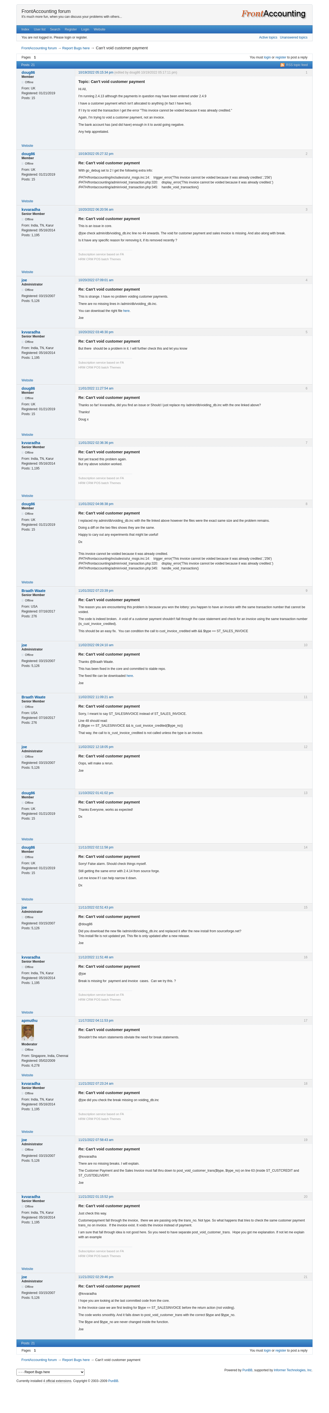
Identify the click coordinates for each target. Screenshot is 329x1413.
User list (40, 29)
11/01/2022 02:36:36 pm (95, 443)
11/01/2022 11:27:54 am (95, 388)
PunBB (247, 1370)
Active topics (268, 37)
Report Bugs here (76, 48)
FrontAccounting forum (46, 11)
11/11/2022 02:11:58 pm (95, 847)
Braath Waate (34, 591)
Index (25, 29)
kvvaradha (31, 209)
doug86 (28, 72)
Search (55, 29)
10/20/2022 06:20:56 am (95, 209)
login (267, 57)
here (126, 311)
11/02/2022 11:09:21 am (95, 697)
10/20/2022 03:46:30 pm (95, 332)
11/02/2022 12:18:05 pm (95, 747)
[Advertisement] (164, 1396)
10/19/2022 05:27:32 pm (95, 154)
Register (71, 29)
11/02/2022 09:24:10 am (95, 645)
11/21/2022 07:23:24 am (95, 1083)
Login (85, 29)
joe (24, 280)
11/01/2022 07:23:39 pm (95, 591)
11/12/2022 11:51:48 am (95, 957)
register (280, 57)
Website (99, 29)
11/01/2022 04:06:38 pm (95, 504)
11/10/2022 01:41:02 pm (95, 793)
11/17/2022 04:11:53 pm (95, 1020)
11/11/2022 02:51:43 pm (95, 907)
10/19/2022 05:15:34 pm (95, 72)
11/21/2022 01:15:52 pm (95, 1197)
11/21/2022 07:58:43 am (95, 1140)
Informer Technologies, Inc (293, 1370)
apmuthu (29, 1020)
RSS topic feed (297, 65)
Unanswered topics (293, 37)
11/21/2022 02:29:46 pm (95, 1277)
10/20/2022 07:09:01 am (95, 280)
